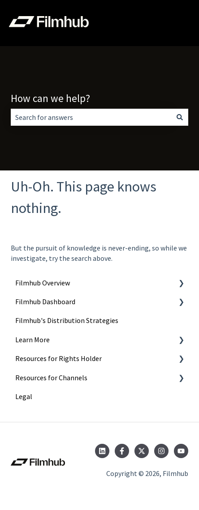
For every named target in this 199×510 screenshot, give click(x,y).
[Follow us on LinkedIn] (102, 451)
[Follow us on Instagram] (161, 451)
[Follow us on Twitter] (141, 451)
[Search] (179, 117)
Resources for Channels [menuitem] (51, 377)
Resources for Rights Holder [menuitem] (58, 358)
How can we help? (50, 98)
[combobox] (91, 117)
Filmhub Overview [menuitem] (42, 282)
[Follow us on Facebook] (122, 451)
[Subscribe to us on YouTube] (181, 451)
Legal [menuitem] (23, 396)
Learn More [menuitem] (32, 339)
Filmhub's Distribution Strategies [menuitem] (66, 320)
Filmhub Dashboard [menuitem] (45, 301)
